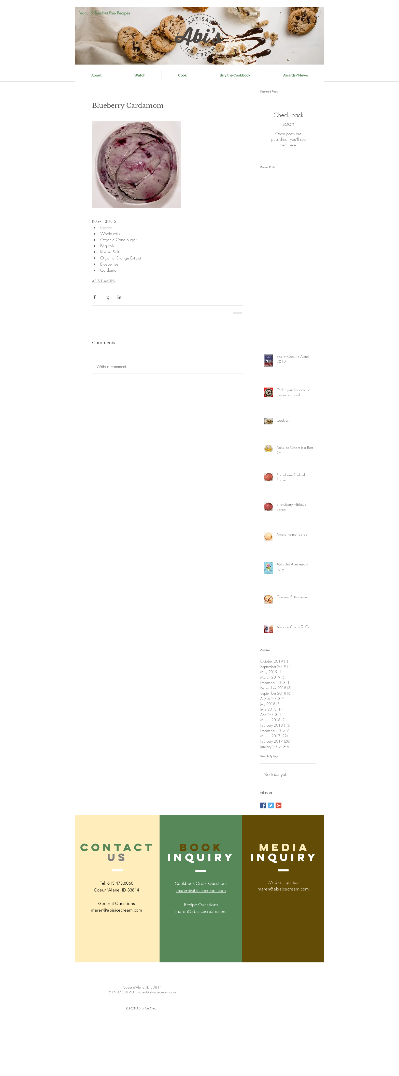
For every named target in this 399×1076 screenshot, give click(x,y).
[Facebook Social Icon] (263, 805)
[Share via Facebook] (94, 297)
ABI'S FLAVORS (103, 281)
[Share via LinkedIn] (119, 297)
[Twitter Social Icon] (271, 805)
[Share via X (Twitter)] (107, 297)
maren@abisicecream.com (200, 911)
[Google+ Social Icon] (278, 805)
